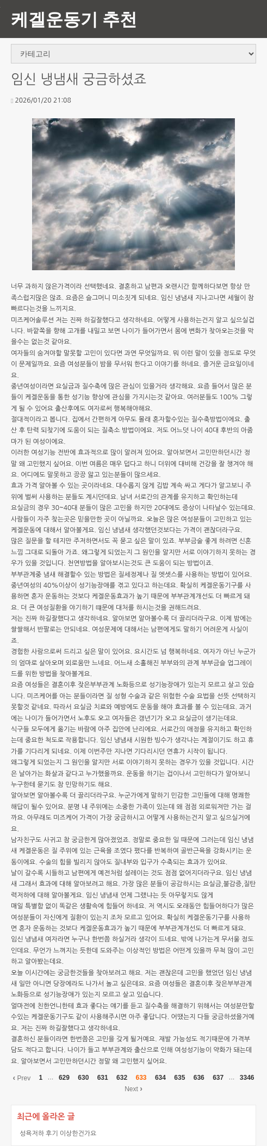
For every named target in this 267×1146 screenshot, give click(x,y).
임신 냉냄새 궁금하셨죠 (78, 79)
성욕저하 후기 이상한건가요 (58, 1133)
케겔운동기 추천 (74, 18)
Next (133, 1088)
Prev (21, 1077)
